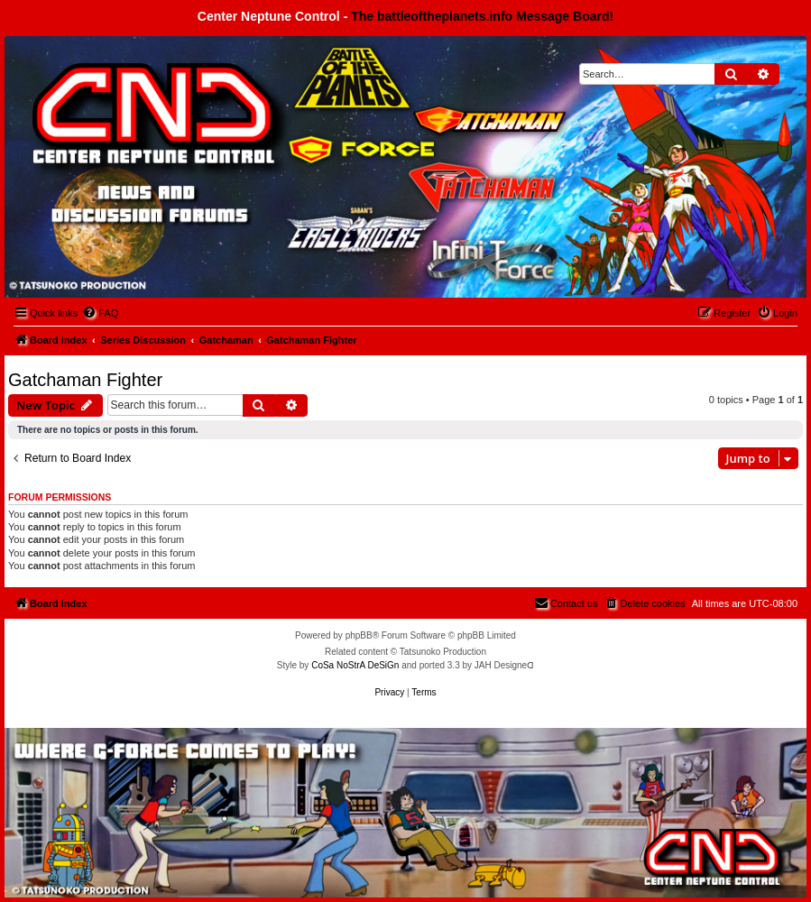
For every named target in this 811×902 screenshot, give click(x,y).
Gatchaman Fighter (85, 380)
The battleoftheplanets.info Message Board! (482, 16)
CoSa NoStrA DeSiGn (355, 665)
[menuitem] (100, 313)
